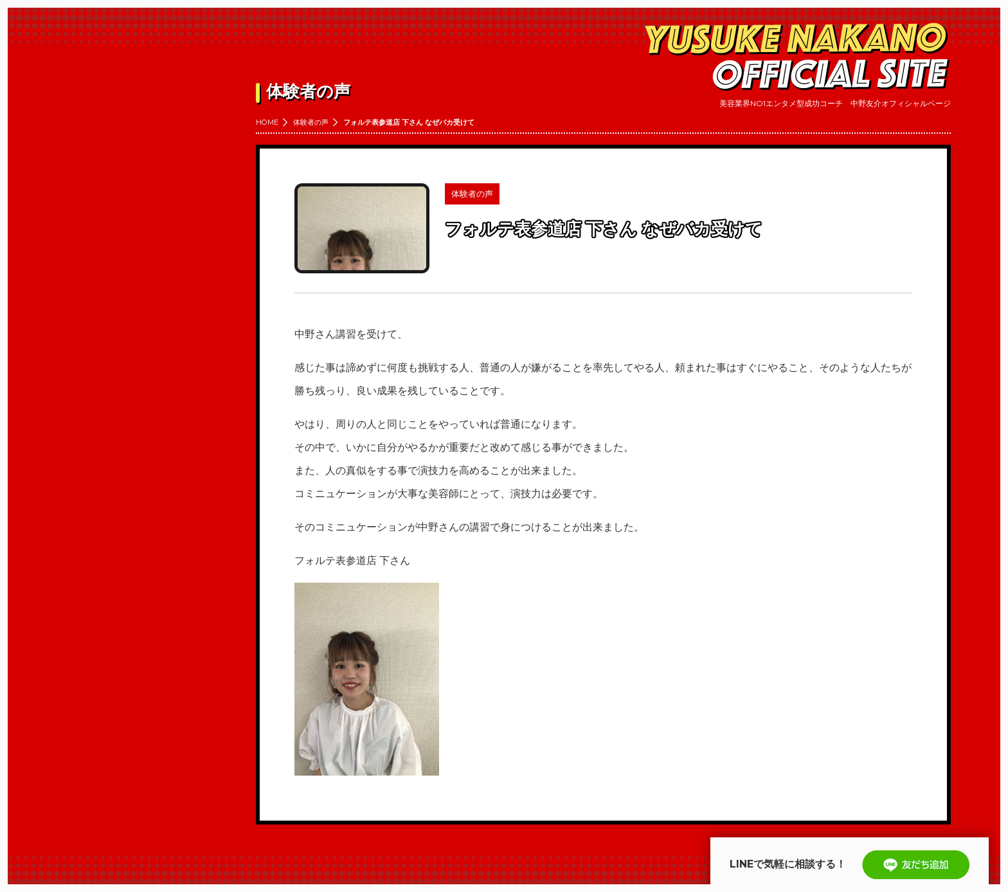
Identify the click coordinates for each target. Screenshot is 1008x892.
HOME (267, 122)
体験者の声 (310, 122)
